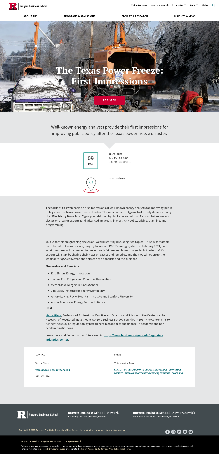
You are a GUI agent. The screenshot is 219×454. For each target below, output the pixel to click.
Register (109, 100)
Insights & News (185, 16)
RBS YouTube (190, 428)
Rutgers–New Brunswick (52, 441)
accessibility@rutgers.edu (52, 448)
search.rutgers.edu (160, 5)
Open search (213, 5)
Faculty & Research (135, 16)
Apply (192, 5)
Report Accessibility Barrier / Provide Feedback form (105, 448)
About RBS (30, 16)
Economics (175, 369)
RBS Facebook (167, 428)
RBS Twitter (185, 428)
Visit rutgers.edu (139, 5)
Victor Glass (53, 315)
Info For (179, 5)
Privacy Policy (86, 430)
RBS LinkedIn (179, 428)
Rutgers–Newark (73, 441)
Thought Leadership (171, 373)
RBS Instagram (173, 428)
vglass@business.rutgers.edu (52, 370)
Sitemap (100, 430)
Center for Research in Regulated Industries (140, 369)
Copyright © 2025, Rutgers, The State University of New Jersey (48, 430)
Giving (205, 5)
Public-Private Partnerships (141, 373)
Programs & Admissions (79, 16)
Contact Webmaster (115, 430)
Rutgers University (30, 441)
